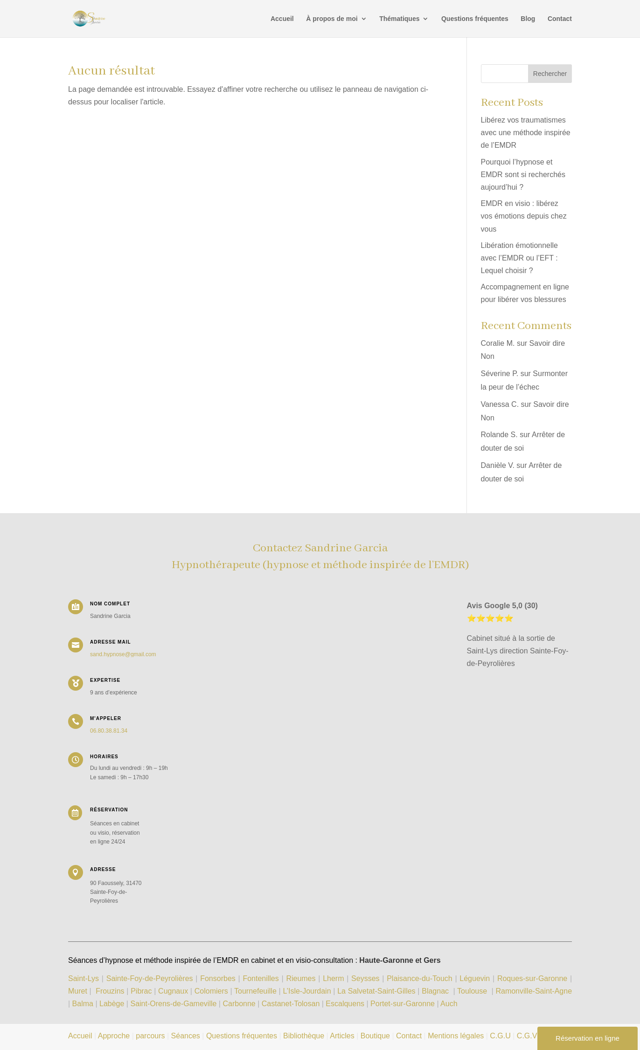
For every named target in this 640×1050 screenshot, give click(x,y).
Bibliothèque (303, 1036)
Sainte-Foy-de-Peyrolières (149, 978)
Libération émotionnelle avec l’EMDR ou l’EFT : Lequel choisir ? (519, 258)
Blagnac (435, 991)
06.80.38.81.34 (108, 730)
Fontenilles (260, 978)
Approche (114, 1036)
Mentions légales (456, 1036)
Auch (448, 1004)
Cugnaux (173, 991)
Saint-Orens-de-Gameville (173, 1004)
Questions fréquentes (474, 18)
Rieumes (300, 978)
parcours (150, 1036)
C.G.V (527, 1036)
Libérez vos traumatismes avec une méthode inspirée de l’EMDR (525, 132)
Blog (528, 18)
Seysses (365, 978)
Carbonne (239, 1004)
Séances (185, 1036)
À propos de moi (331, 18)
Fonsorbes (218, 978)
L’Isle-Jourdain (308, 991)
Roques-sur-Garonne (532, 978)
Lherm (333, 978)
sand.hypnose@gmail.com (123, 654)
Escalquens (345, 1004)
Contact (560, 18)
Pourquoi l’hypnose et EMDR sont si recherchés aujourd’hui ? (523, 174)
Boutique (375, 1036)
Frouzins (110, 991)
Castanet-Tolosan (291, 1004)
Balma (82, 1004)
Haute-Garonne (386, 960)
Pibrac (141, 991)
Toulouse (472, 991)
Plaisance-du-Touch (419, 978)
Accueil (282, 18)
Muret (77, 991)
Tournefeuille (255, 991)
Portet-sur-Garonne (403, 1004)
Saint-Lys (83, 978)
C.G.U (501, 1036)
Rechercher (550, 73)
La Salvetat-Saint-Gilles (376, 991)
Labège (111, 1004)
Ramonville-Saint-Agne (533, 991)
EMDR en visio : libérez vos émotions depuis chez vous (524, 216)
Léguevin (474, 978)
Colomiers (211, 991)
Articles (342, 1036)
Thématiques (399, 18)
